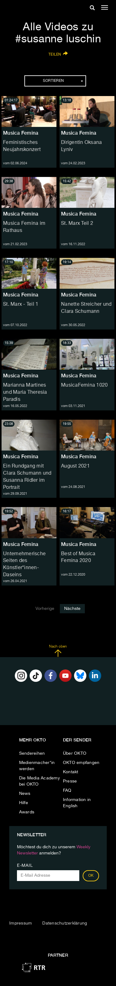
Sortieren (63, 81)
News (25, 793)
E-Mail (25, 865)
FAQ (67, 790)
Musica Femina (20, 133)
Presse (70, 781)
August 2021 (75, 466)
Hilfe (23, 803)
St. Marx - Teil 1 (20, 304)
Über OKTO (74, 753)
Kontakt (70, 772)
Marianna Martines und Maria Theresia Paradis (25, 392)
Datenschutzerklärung (64, 923)
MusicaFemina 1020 (84, 385)
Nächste (72, 608)
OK (91, 876)
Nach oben (58, 651)
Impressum (20, 923)
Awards (27, 812)
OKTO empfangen (81, 763)
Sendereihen (32, 753)
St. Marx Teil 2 (77, 223)
